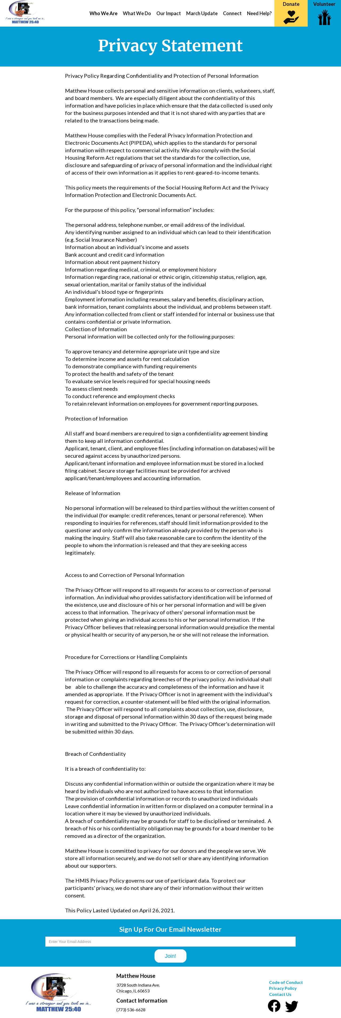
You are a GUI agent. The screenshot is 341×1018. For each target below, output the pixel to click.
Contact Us (280, 994)
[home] (22, 12)
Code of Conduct (286, 982)
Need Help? (259, 13)
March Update (202, 13)
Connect (232, 13)
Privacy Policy (283, 988)
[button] (103, 13)
